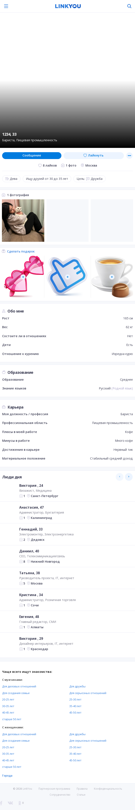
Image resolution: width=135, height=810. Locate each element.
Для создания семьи (16, 693)
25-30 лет (75, 699)
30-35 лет (8, 706)
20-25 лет (8, 699)
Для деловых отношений (19, 686)
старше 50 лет (11, 719)
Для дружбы (77, 686)
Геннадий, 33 (31, 529)
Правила (82, 788)
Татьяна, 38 (29, 573)
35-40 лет (75, 706)
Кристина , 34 (31, 594)
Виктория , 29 (31, 638)
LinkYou (27, 788)
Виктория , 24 (31, 485)
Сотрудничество (60, 794)
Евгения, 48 (29, 616)
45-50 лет (75, 712)
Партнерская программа (54, 788)
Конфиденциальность (108, 788)
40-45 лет (8, 712)
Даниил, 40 (29, 551)
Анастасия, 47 (31, 507)
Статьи (81, 794)
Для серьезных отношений (87, 693)
